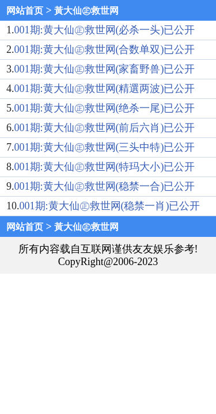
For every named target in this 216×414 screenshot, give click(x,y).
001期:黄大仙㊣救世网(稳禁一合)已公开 (104, 186)
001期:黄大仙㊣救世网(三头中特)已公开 (104, 147)
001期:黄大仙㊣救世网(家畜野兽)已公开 (104, 69)
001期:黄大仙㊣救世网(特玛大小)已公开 (104, 166)
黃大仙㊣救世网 (86, 11)
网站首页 (24, 11)
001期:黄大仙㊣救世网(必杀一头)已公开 (104, 30)
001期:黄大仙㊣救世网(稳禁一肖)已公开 (110, 206)
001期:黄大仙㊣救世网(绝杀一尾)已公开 (104, 108)
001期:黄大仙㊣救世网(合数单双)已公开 (104, 49)
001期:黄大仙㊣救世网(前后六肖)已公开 (104, 127)
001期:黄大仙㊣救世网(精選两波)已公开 (104, 88)
